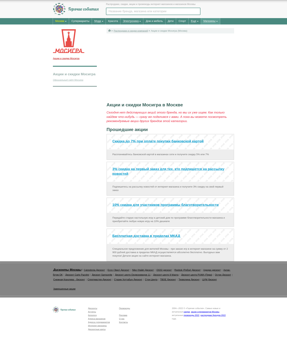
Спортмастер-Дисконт (99, 279)
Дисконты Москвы (67, 269)
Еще (193, 21)
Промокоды (124, 308)
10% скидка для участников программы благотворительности (165, 205)
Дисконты (92, 308)
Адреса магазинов (96, 319)
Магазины (209, 21)
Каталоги (92, 315)
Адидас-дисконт (212, 270)
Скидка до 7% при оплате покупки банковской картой (158, 141)
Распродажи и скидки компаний (131, 30)
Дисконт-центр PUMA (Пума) (196, 274)
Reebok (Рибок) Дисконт (187, 270)
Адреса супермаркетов (99, 322)
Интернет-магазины (97, 326)
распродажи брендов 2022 (213, 315)
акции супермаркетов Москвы (205, 312)
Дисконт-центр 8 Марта (165, 274)
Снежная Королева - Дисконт (69, 279)
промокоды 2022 (191, 315)
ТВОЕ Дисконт (168, 279)
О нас (121, 319)
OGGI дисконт (164, 270)
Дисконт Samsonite (102, 274)
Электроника (131, 21)
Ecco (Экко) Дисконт (118, 270)
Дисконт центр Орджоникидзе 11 (132, 274)
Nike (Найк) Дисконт (143, 270)
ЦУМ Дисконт (209, 279)
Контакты (123, 322)
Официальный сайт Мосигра (68, 80)
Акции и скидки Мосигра (66, 58)
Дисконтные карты (97, 329)
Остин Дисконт (223, 274)
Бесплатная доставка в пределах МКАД (146, 236)
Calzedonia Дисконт (94, 270)
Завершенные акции (64, 288)
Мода (97, 21)
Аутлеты (92, 312)
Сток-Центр (151, 279)
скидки (187, 312)
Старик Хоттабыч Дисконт (128, 279)
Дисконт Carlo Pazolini (77, 274)
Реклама (123, 315)
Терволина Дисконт (189, 279)
